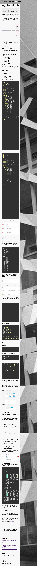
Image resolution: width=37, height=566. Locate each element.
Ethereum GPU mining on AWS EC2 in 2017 (9, 549)
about (13, 1)
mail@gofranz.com (5, 559)
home (10, 1)
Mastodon (5, 561)
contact (19, 1)
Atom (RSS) (9, 551)
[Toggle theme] (22, 1)
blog (16, 1)
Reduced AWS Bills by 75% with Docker (9, 545)
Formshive (12, 521)
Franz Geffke (4, 557)
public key (4, 560)
